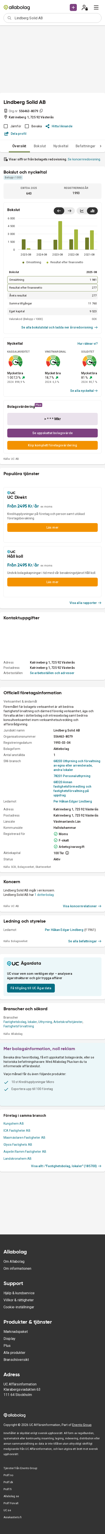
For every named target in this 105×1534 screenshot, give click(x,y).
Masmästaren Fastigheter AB (24, 1137)
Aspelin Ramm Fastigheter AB (25, 1151)
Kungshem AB (14, 1123)
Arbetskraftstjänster (68, 1022)
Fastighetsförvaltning (19, 1026)
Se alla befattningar (84, 941)
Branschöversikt (16, 1360)
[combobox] (56, 18)
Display (9, 1339)
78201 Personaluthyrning (71, 776)
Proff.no (8, 1475)
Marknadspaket (16, 1332)
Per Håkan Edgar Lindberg (72, 801)
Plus (7, 1346)
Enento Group (82, 1425)
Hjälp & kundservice (19, 1293)
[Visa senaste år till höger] (69, 210)
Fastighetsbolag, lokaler (20, 1022)
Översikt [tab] (19, 146)
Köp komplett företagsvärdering (52, 445)
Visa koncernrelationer (82, 906)
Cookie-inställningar (19, 1307)
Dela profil (15, 134)
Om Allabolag (14, 1261)
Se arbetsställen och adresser (52, 673)
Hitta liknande (59, 126)
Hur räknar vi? (87, 343)
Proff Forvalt (11, 1503)
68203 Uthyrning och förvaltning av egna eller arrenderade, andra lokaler (77, 765)
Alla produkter (14, 1353)
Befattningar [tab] (86, 146)
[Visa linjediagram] (82, 210)
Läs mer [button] (52, 527)
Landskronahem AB (17, 1158)
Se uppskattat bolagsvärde (52, 433)
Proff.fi (8, 1489)
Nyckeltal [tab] (60, 146)
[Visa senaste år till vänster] (59, 210)
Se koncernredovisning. (84, 159)
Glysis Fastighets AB (18, 1144)
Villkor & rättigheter (19, 1300)
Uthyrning (45, 1022)
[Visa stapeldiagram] (92, 210)
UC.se (7, 1510)
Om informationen (17, 1268)
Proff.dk (8, 1482)
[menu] (96, 7)
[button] (73, 7)
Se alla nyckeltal (84, 390)
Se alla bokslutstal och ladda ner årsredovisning (59, 327)
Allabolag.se (11, 1496)
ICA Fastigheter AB (17, 1130)
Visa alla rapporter (86, 603)
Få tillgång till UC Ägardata (31, 988)
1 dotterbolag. (44, 895)
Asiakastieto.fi (13, 1517)
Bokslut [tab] (40, 146)
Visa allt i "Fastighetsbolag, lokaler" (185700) (66, 1166)
